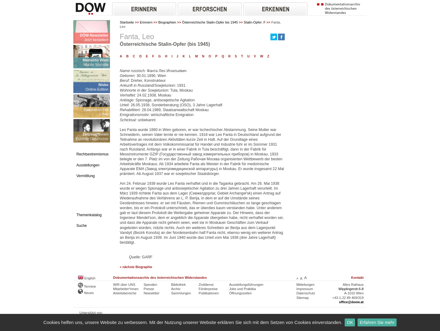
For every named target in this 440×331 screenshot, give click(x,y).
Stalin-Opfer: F (255, 22)
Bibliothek (178, 284)
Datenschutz (305, 293)
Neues (86, 293)
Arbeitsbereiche (124, 293)
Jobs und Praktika (242, 289)
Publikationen (209, 293)
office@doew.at (351, 302)
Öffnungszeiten (240, 293)
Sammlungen (181, 293)
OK (350, 322)
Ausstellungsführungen (246, 284)
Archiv (176, 289)
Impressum (304, 289)
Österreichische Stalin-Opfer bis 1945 (210, 22)
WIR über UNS (124, 284)
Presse (149, 289)
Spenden (150, 284)
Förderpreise (208, 289)
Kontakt (357, 277)
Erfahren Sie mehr (377, 322)
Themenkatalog (89, 215)
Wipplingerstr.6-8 (351, 289)
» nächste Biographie (136, 267)
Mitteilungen (305, 284)
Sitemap (302, 298)
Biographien (167, 22)
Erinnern (146, 22)
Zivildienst (206, 284)
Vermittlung (85, 176)
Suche (81, 226)
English (86, 278)
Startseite (127, 22)
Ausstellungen (87, 165)
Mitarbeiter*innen (125, 289)
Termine (87, 286)
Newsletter (152, 293)
